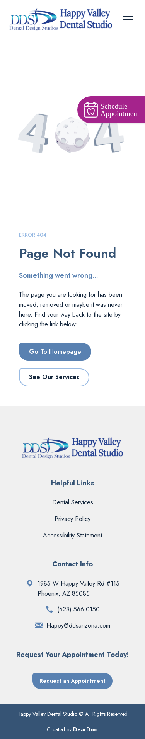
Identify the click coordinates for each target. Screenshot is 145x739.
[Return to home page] (60, 19)
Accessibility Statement (72, 535)
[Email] (39, 625)
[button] (55, 352)
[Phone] (49, 609)
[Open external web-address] (30, 583)
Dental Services (72, 502)
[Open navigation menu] (128, 19)
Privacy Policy (72, 518)
